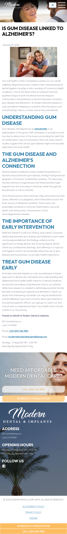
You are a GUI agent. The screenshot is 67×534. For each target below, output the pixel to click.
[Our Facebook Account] (3, 466)
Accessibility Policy (33, 506)
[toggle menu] (62, 5)
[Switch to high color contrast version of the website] (52, 5)
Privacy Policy (33, 512)
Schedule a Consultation (33, 525)
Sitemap (33, 518)
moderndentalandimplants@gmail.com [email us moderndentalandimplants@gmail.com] (27, 336)
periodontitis (41, 129)
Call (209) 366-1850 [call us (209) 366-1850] (33, 531)
